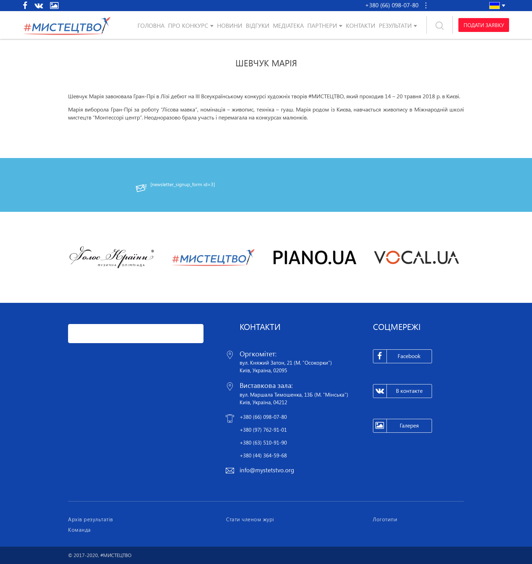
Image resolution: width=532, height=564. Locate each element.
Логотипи (385, 519)
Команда (79, 529)
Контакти (360, 26)
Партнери (322, 26)
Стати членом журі (250, 519)
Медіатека (288, 26)
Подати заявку (484, 25)
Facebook (397, 356)
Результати (395, 26)
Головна (151, 26)
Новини (229, 26)
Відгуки (257, 26)
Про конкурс (188, 26)
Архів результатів (90, 519)
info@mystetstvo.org (267, 470)
